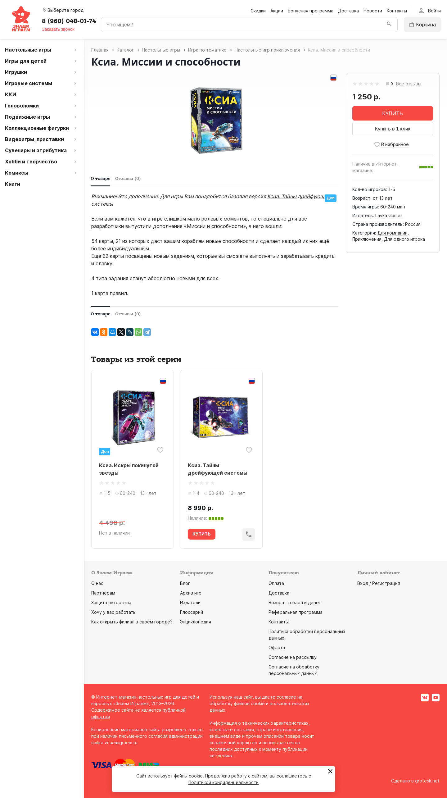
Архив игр (190, 592)
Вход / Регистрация (378, 583)
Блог (185, 583)
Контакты (397, 10)
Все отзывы (408, 84)
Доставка (348, 10)
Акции (276, 10)
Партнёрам (103, 592)
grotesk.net (427, 780)
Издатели (190, 602)
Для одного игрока (404, 239)
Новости (372, 10)
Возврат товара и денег (295, 602)
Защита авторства (111, 602)
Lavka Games (389, 215)
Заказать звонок (58, 29)
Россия (413, 224)
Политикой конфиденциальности (223, 782)
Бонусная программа (310, 10)
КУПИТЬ (392, 113)
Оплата (276, 583)
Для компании (392, 232)
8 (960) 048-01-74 (69, 21)
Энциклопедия (195, 621)
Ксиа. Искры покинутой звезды (129, 469)
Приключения (367, 239)
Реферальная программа (296, 612)
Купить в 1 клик (392, 128)
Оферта (277, 647)
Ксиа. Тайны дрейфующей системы (217, 469)
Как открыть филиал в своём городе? (132, 621)
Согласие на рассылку (293, 657)
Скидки (258, 10)
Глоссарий (191, 612)
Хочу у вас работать (113, 612)
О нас (97, 583)
